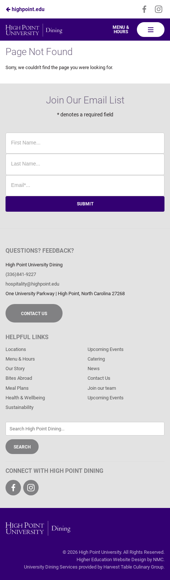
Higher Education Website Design (111, 559)
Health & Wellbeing (25, 397)
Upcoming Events (106, 349)
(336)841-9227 (21, 274)
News (94, 368)
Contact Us (34, 313)
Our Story (15, 368)
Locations (16, 349)
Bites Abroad (19, 378)
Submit (85, 204)
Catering (96, 359)
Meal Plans (17, 388)
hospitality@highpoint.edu (32, 284)
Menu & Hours (121, 29)
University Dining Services (51, 567)
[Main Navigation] (150, 29)
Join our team (102, 388)
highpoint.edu (25, 9)
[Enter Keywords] (85, 429)
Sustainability (19, 407)
